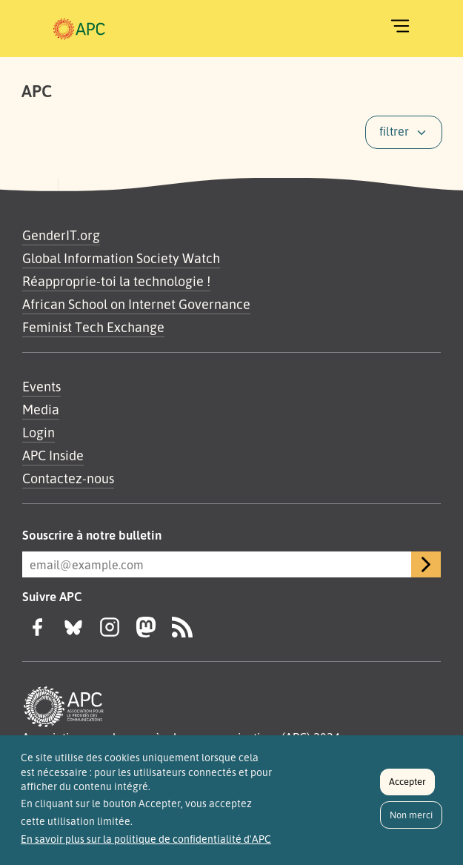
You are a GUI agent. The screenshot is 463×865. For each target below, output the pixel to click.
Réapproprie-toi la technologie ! (116, 281)
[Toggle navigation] (400, 26)
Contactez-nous (68, 478)
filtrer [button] (394, 131)
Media (40, 409)
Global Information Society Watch (121, 258)
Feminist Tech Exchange (93, 327)
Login (38, 432)
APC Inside (53, 455)
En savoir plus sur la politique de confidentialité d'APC (146, 842)
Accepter (407, 785)
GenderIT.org (61, 235)
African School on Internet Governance (136, 304)
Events (41, 386)
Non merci (411, 817)
